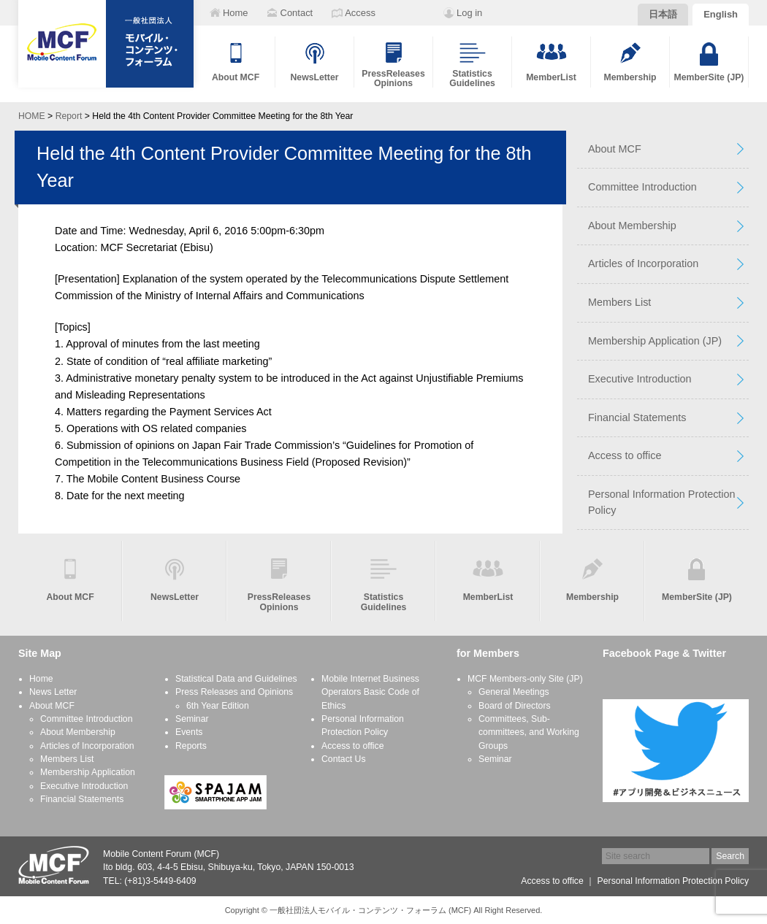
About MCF (614, 149)
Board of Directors (514, 706)
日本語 (663, 14)
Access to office (625, 455)
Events (188, 732)
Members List (619, 302)
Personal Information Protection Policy (662, 502)
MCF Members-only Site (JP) (525, 679)
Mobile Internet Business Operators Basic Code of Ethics (370, 692)
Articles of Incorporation (643, 263)
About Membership (632, 225)
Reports (191, 746)
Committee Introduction (642, 187)
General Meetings (513, 692)
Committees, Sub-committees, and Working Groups (528, 732)
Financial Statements (637, 417)
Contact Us (343, 759)
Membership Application (87, 772)
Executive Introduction (640, 379)
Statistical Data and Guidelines (236, 679)
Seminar (192, 719)
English (720, 14)
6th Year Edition (217, 706)
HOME (31, 116)
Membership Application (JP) (655, 341)
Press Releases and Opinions (234, 692)
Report (69, 116)
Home (41, 679)
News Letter (53, 692)
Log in (469, 12)
